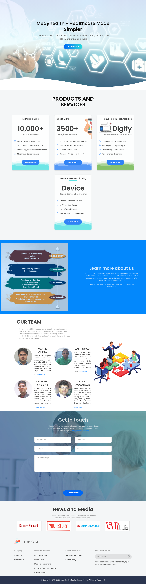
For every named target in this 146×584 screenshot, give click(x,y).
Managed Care (40, 561)
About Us (18, 561)
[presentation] (50, 480)
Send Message (73, 493)
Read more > (41, 380)
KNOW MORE (25, 167)
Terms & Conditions (73, 561)
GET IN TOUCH (73, 46)
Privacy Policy (70, 565)
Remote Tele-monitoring (45, 573)
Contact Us (19, 565)
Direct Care (39, 565)
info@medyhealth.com (79, 430)
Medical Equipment (42, 569)
